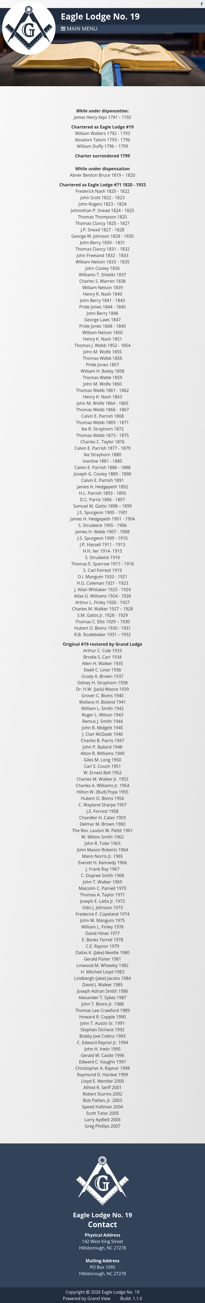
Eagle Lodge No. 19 (100, 16)
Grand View (98, 1298)
